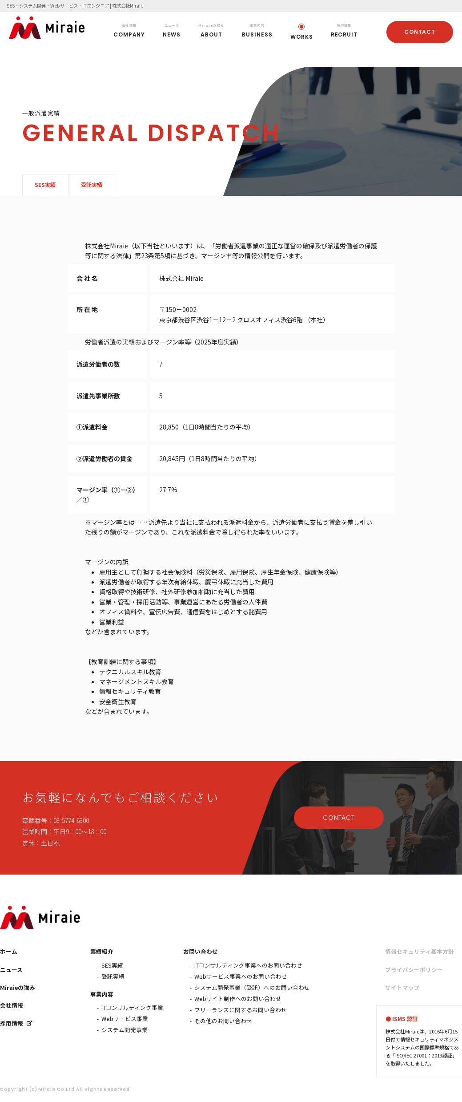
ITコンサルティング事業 (132, 1007)
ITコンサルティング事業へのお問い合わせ (248, 965)
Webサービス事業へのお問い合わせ (240, 976)
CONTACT (420, 32)
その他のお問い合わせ (223, 1021)
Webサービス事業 (124, 1018)
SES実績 (45, 185)
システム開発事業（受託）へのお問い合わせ (252, 987)
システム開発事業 (124, 1029)
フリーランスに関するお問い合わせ (240, 1009)
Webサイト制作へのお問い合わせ (237, 998)
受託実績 (92, 185)
